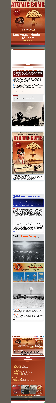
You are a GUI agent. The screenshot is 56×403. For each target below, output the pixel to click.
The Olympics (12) (17, 378)
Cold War (28, 44)
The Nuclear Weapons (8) (16, 372)
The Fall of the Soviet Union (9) (17, 379)
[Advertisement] (28, 56)
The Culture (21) (15, 377)
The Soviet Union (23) (17, 365)
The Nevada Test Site (28, 397)
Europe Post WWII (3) (17, 371)
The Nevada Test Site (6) (18, 373)
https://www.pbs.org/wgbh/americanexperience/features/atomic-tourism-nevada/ (27, 231)
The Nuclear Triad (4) (17, 370)
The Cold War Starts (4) (17, 363)
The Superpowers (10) (16, 364)
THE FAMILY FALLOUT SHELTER (28, 395)
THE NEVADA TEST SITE (21, 395)
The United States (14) (17, 366)
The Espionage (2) (17, 367)
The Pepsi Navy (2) (17, 380)
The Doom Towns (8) (18, 374)
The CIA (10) (17, 368)
